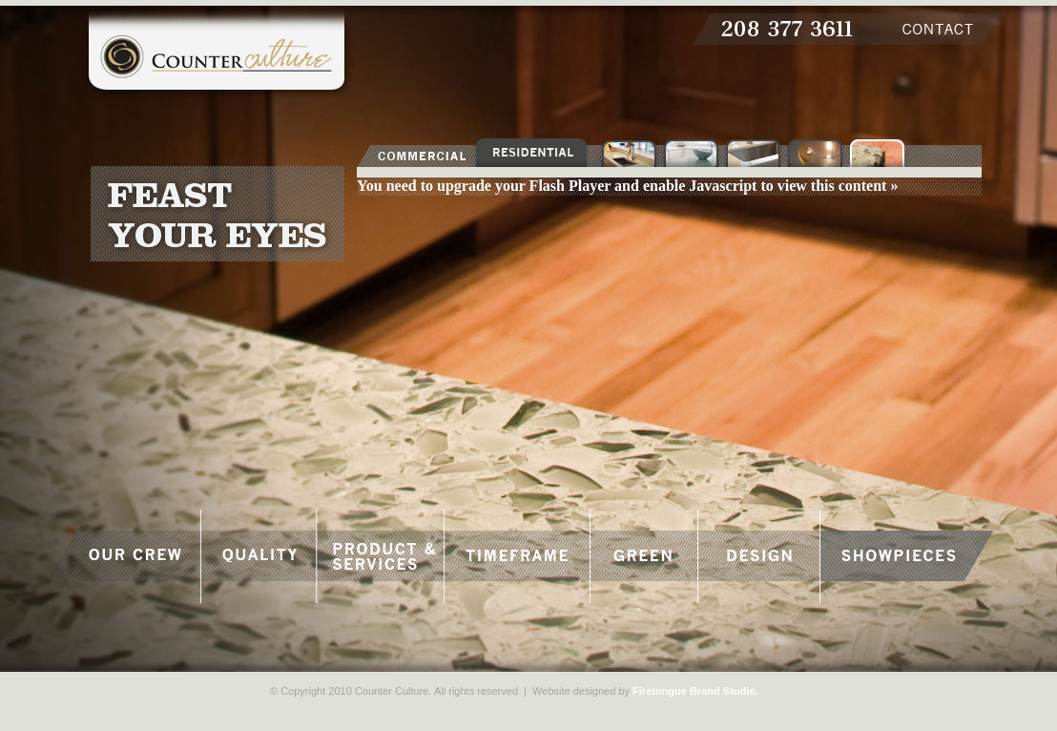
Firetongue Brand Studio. (695, 691)
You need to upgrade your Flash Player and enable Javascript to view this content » (627, 186)
